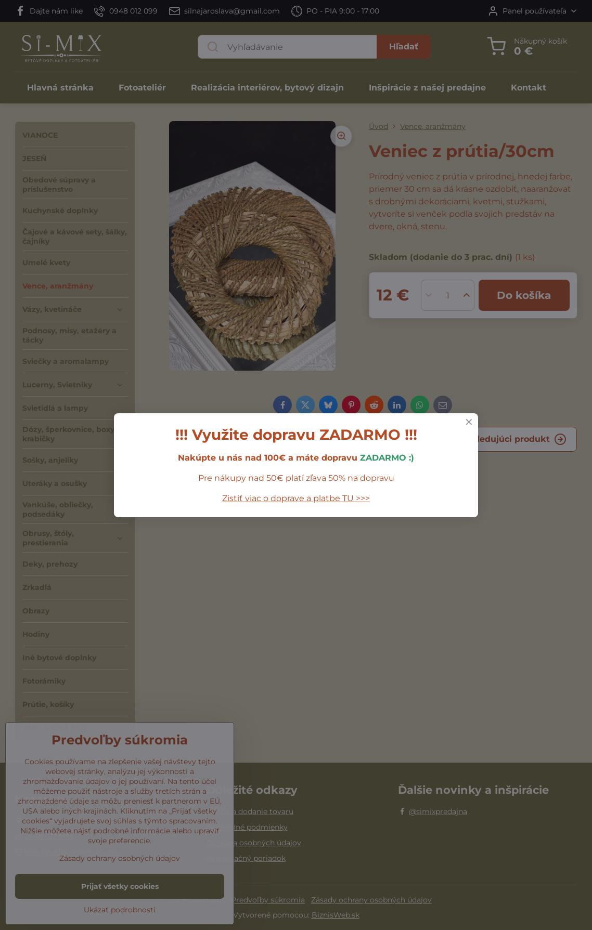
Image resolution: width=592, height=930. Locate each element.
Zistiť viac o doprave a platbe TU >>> (296, 498)
